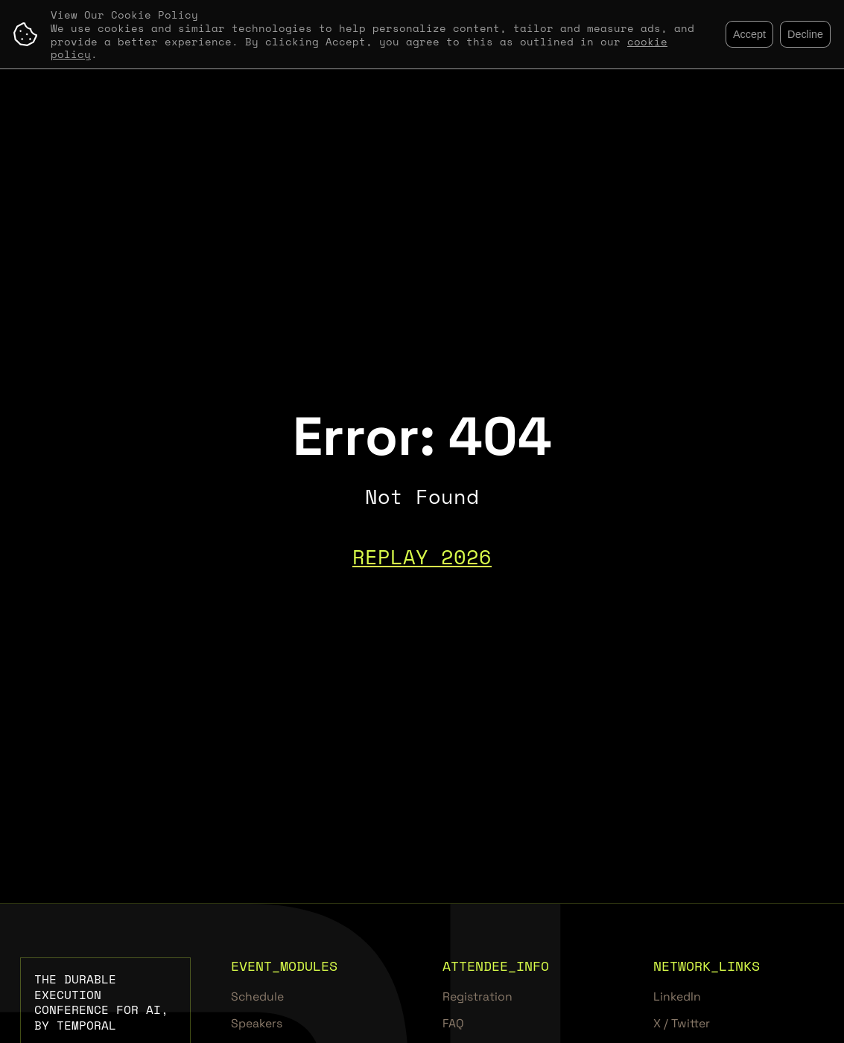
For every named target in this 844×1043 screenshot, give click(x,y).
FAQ (453, 1023)
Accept (749, 34)
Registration (477, 996)
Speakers (256, 1023)
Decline (805, 34)
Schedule (257, 996)
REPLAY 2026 (422, 557)
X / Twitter (681, 1023)
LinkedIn (677, 996)
